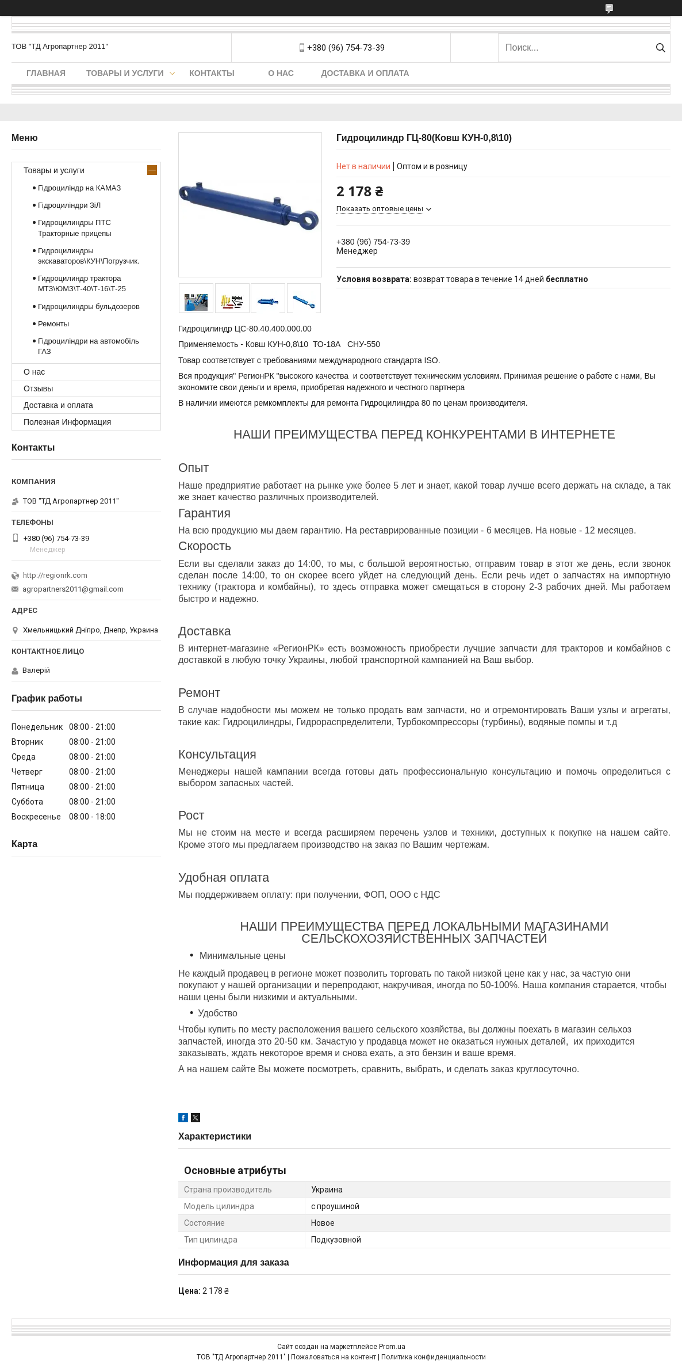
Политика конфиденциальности (433, 1357)
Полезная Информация (67, 421)
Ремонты (53, 323)
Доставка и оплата (365, 73)
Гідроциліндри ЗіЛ (69, 205)
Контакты (211, 73)
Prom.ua (392, 1347)
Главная (46, 73)
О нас (281, 73)
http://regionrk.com (55, 575)
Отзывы (38, 388)
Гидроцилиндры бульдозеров (89, 306)
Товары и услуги (125, 73)
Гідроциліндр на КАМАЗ (79, 188)
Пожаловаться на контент (333, 1357)
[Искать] (660, 47)
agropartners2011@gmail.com (73, 589)
